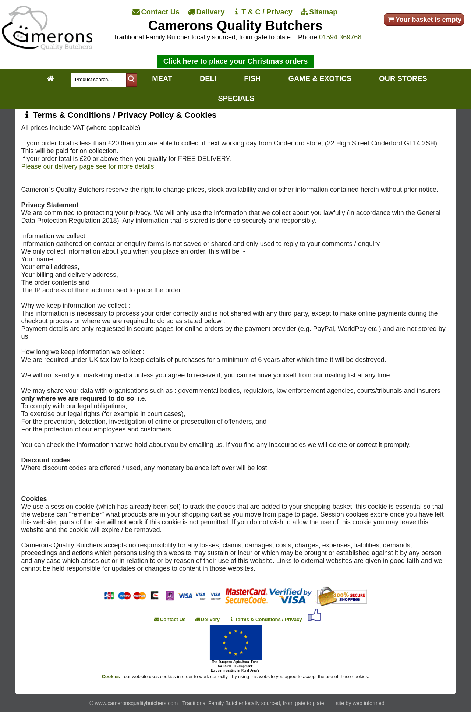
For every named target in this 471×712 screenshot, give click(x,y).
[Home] (47, 48)
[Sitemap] (319, 12)
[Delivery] (207, 12)
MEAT (162, 78)
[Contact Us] (156, 12)
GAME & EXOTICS (319, 78)
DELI (208, 78)
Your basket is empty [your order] (424, 19)
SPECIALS (236, 98)
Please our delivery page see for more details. (88, 166)
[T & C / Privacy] (263, 12)
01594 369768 (340, 37)
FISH (252, 78)
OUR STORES (403, 78)
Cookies (111, 676)
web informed (368, 703)
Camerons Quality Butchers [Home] (235, 25)
